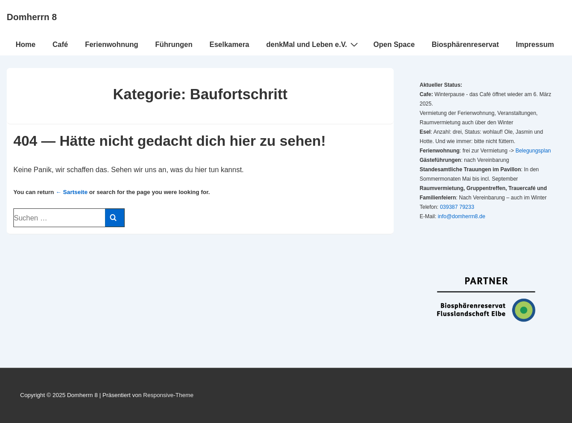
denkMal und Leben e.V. (313, 44)
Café (60, 44)
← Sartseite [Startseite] (71, 192)
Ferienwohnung (111, 44)
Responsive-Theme (168, 395)
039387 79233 (457, 207)
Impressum (535, 44)
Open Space (394, 44)
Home (25, 44)
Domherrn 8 (32, 17)
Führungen (174, 44)
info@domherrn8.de (461, 216)
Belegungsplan (533, 151)
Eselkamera (229, 44)
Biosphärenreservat (465, 44)
